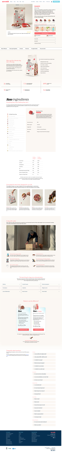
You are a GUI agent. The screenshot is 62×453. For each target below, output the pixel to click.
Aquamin (9, 141)
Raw (14, 1)
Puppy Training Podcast (34, 439)
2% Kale (9, 131)
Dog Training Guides (34, 437)
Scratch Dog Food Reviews (9, 444)
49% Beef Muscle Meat (11, 114)
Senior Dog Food (8, 436)
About (43, 1)
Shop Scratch (56, 1)
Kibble (11, 1)
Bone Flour (9, 137)
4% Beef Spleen (10, 124)
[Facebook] (53, 438)
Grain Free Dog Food (34, 435)
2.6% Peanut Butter (10, 127)
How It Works (33, 1)
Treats (20, 1)
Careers (20, 435)
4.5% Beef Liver (10, 122)
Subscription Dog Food (8, 435)
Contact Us (20, 443)
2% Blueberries (10, 133)
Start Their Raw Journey (45, 33)
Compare (37, 1)
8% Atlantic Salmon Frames (12, 118)
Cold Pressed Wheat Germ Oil (12, 139)
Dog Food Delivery (8, 439)
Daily (17, 1)
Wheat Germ (9, 135)
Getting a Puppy (33, 438)
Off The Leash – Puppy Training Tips (36, 436)
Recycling (20, 437)
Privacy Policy (53, 448)
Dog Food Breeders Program (22, 439)
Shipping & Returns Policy (9, 443)
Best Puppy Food (8, 437)
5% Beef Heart (10, 120)
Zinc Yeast (9, 149)
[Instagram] (54, 438)
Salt (8, 143)
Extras (23, 1)
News (19, 436)
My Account (48, 1)
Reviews (41, 1)
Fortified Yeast (10, 147)
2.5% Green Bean (10, 129)
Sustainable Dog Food (21, 438)
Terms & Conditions (47, 448)
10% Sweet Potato (10, 116)
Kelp (8, 145)
